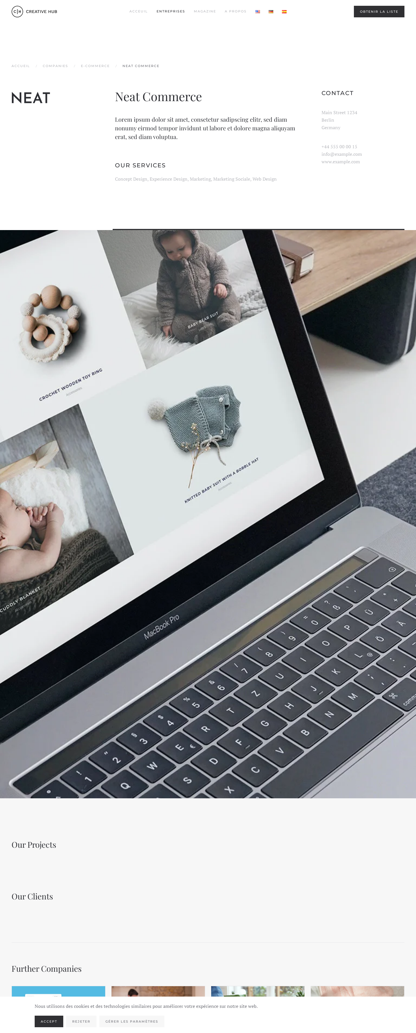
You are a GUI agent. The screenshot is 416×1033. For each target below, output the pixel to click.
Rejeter (81, 1021)
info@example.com (342, 154)
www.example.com (341, 161)
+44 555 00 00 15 (339, 146)
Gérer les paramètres (131, 1021)
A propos (236, 11)
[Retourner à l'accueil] (35, 11)
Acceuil (138, 11)
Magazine (205, 11)
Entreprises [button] (171, 11)
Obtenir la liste (379, 12)
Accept (49, 1021)
